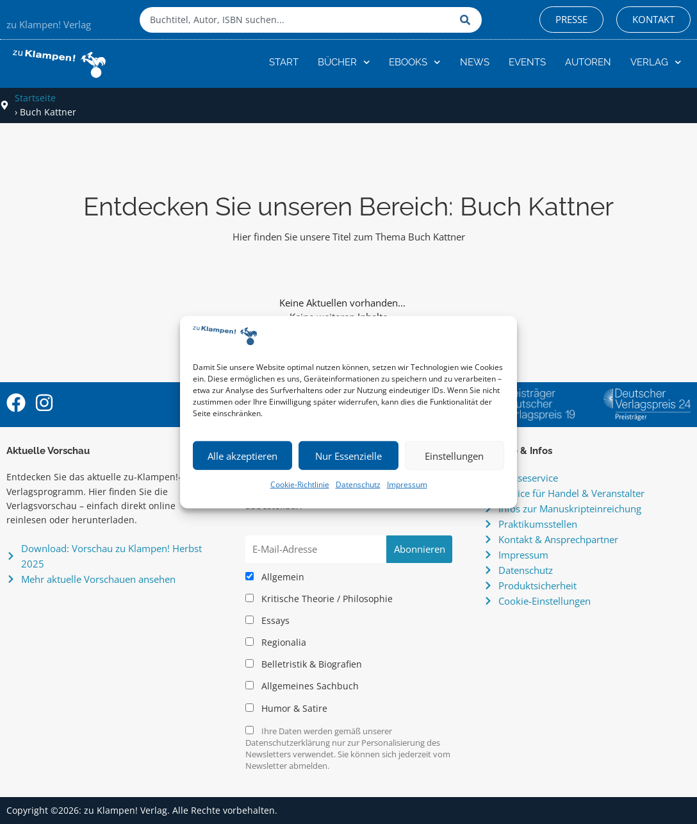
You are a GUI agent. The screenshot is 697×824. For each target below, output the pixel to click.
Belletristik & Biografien (303, 664)
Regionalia (275, 642)
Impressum (407, 484)
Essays (267, 620)
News (474, 62)
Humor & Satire (286, 708)
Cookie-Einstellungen (544, 600)
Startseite (35, 98)
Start (284, 62)
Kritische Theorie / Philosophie (319, 599)
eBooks (415, 62)
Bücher (344, 62)
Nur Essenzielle (348, 456)
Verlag (656, 62)
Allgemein (274, 577)
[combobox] (297, 20)
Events (527, 62)
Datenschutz (358, 484)
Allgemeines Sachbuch (302, 686)
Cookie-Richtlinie (299, 484)
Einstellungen (454, 456)
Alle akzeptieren (242, 456)
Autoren (588, 62)
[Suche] (468, 20)
